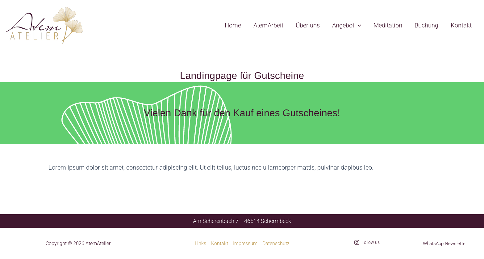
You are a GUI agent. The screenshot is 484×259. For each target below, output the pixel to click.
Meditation (387, 25)
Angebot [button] (346, 25)
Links (200, 243)
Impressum (245, 243)
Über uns (308, 25)
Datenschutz (276, 243)
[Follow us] (366, 242)
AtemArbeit (268, 25)
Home (233, 25)
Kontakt (461, 25)
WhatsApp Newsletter (445, 243)
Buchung (426, 25)
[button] (357, 25)
